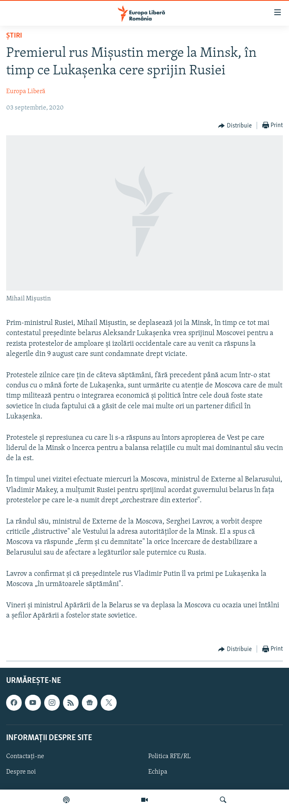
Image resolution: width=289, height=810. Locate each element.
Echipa (157, 772)
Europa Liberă (25, 91)
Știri (14, 36)
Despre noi (21, 772)
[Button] (235, 125)
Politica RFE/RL (169, 756)
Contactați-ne (25, 756)
